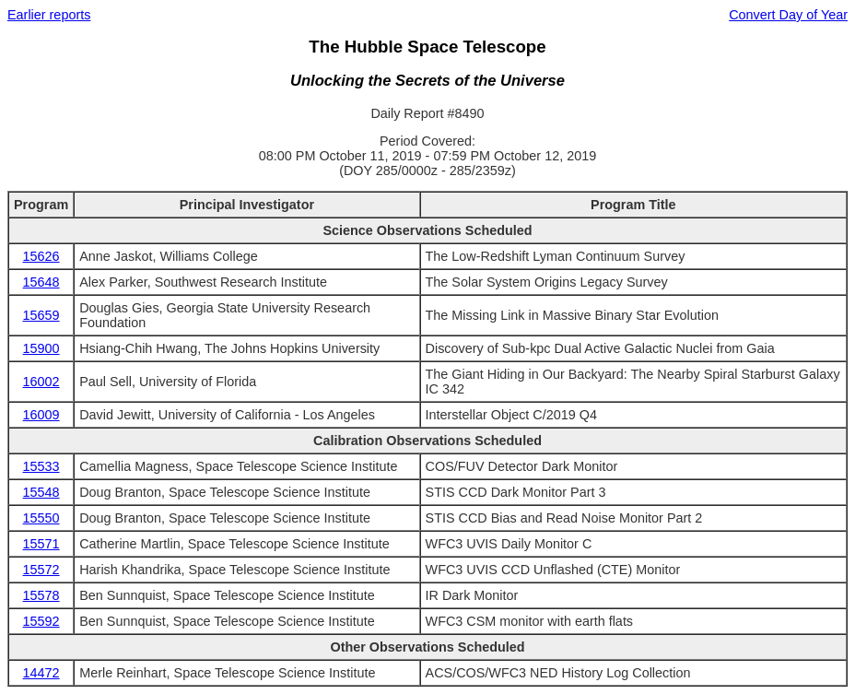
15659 (41, 315)
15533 (41, 466)
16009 (41, 414)
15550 (41, 518)
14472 (41, 672)
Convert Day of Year (788, 14)
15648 (41, 282)
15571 (41, 543)
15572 (41, 569)
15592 (41, 621)
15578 (41, 595)
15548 (41, 492)
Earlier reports (48, 14)
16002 (41, 381)
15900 (41, 348)
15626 (41, 256)
